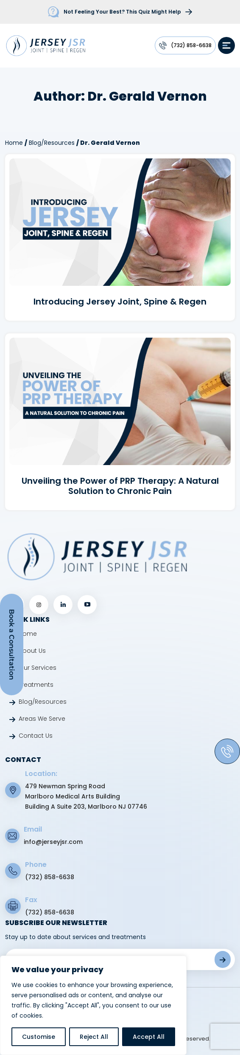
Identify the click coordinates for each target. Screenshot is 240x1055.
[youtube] (87, 604)
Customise (38, 1036)
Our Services (37, 667)
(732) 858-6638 (191, 45)
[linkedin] (63, 604)
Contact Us (36, 735)
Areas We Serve (42, 718)
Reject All (94, 1036)
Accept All (149, 1036)
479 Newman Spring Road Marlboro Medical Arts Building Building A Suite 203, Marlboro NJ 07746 (86, 796)
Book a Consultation (12, 644)
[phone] (227, 751)
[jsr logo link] (45, 45)
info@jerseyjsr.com (53, 842)
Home (14, 142)
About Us (32, 650)
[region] (93, 1005)
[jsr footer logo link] (97, 556)
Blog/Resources (52, 142)
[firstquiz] (120, 11)
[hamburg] (226, 45)
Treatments (36, 684)
